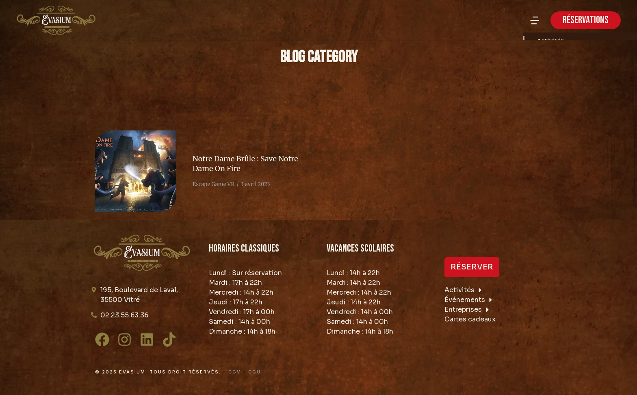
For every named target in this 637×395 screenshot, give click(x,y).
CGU (254, 372)
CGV (234, 372)
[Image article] (135, 171)
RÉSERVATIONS (586, 20)
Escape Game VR (213, 184)
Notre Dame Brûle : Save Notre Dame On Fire (245, 163)
